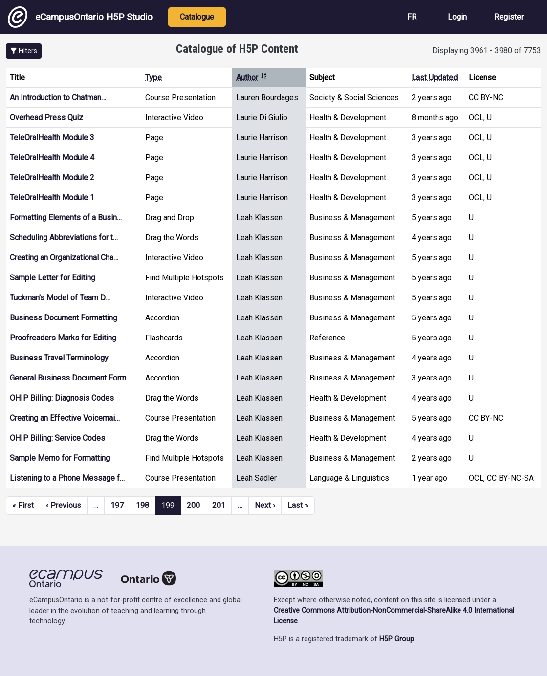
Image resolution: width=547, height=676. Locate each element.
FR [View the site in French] (411, 16)
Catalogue (197, 16)
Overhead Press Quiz (46, 117)
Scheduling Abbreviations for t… (64, 237)
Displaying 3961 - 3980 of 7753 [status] (486, 50)
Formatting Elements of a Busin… (66, 217)
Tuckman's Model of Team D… (60, 297)
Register (509, 16)
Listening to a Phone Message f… (67, 478)
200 (193, 505)
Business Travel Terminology (59, 357)
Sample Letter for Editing (52, 277)
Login (457, 16)
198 (142, 505)
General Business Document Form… (70, 377)
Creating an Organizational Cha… (64, 257)
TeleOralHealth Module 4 (52, 157)
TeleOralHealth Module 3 (52, 137)
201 (218, 505)
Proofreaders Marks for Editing (63, 337)
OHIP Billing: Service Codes (57, 438)
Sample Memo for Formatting (60, 458)
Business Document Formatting (63, 317)
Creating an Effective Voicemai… (65, 417)
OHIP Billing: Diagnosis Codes (62, 397)
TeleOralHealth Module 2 (52, 177)
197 (117, 505)
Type (153, 77)
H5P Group (396, 639)
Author (251, 77)
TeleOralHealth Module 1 (52, 197)
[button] (24, 51)
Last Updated (435, 77)
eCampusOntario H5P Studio (80, 17)
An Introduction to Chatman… (58, 97)
